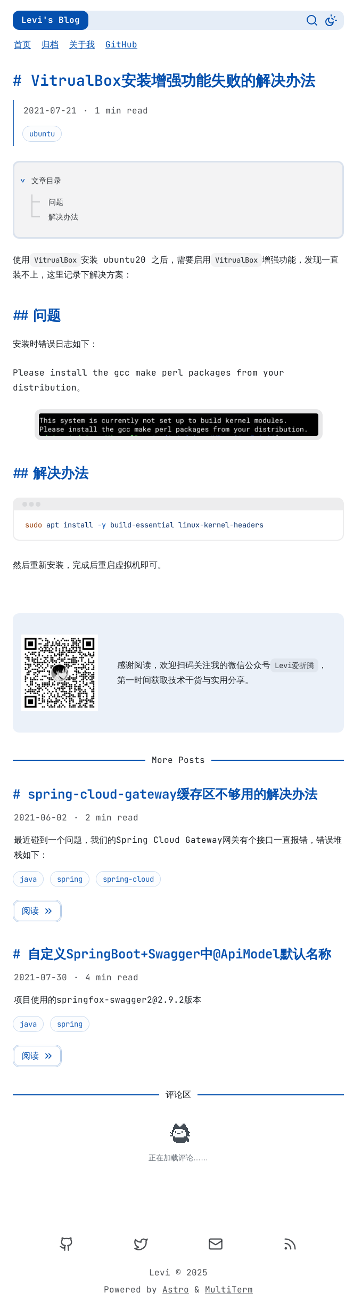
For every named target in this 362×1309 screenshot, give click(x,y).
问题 (55, 202)
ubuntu (42, 134)
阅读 (38, 910)
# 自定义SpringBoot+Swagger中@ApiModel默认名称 (172, 954)
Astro (175, 1289)
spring (70, 879)
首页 (22, 44)
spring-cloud (128, 879)
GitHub (121, 44)
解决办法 (63, 217)
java (28, 879)
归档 (50, 44)
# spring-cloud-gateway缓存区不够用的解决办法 (165, 794)
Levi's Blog (50, 20)
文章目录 (46, 180)
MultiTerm (229, 1289)
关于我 (82, 44)
